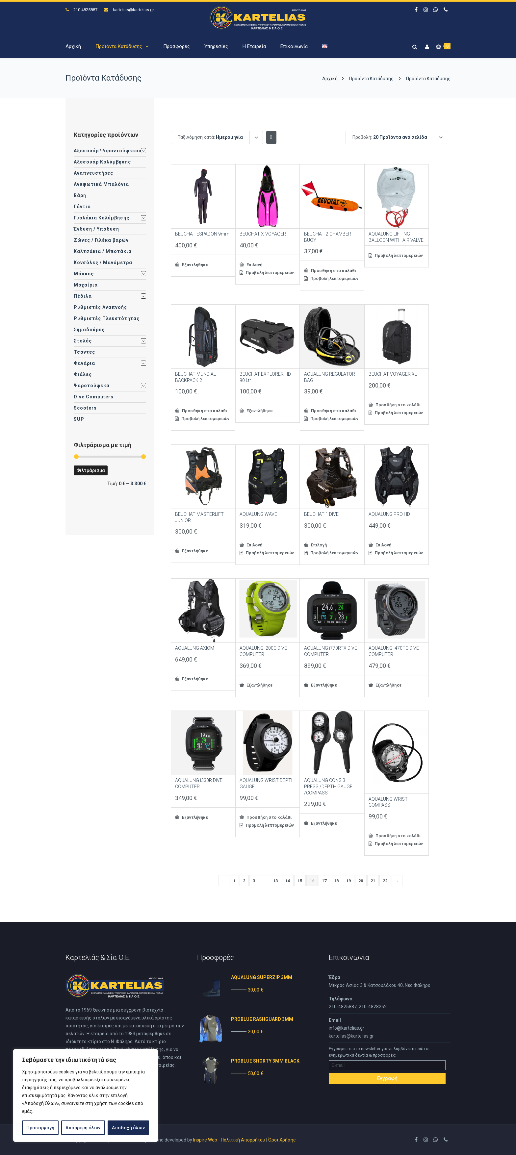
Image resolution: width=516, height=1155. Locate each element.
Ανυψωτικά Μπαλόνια (101, 184)
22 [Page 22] (385, 880)
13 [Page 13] (275, 880)
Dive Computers (94, 396)
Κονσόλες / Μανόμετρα (103, 262)
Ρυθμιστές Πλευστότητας (107, 318)
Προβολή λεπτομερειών (269, 272)
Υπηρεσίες (216, 46)
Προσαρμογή (40, 1127)
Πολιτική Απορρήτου (243, 1139)
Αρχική (73, 46)
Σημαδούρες (89, 329)
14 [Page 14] (287, 880)
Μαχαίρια (86, 285)
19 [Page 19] (348, 880)
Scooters (85, 408)
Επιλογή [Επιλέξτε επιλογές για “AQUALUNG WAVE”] (253, 544)
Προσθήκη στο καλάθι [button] (333, 270)
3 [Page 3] (254, 880)
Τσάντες (84, 352)
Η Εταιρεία (254, 46)
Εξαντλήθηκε (194, 264)
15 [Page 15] (299, 880)
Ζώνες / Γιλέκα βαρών (101, 240)
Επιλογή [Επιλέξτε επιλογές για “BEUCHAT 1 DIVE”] (318, 544)
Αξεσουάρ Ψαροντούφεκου (108, 150)
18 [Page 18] (336, 880)
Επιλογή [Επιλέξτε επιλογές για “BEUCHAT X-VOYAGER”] (253, 264)
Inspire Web (205, 1139)
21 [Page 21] (373, 880)
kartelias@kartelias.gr (133, 9)
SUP (79, 419)
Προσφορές (176, 46)
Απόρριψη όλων (82, 1127)
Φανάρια (84, 363)
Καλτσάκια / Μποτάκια (103, 251)
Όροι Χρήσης (282, 1139)
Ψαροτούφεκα (92, 385)
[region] (85, 1095)
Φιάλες (83, 374)
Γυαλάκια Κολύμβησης (101, 217)
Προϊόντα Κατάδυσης (118, 46)
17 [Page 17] (324, 880)
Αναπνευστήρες (93, 173)
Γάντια (82, 206)
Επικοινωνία (294, 46)
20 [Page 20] (360, 880)
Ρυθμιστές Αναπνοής (100, 307)
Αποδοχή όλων (128, 1127)
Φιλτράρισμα (90, 470)
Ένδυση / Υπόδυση (96, 229)
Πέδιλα (83, 296)
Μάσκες (84, 273)
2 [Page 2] (244, 880)
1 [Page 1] (234, 880)
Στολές (83, 340)
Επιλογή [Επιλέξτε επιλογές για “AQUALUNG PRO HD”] (382, 544)
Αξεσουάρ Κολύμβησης (102, 161)
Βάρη (80, 195)
